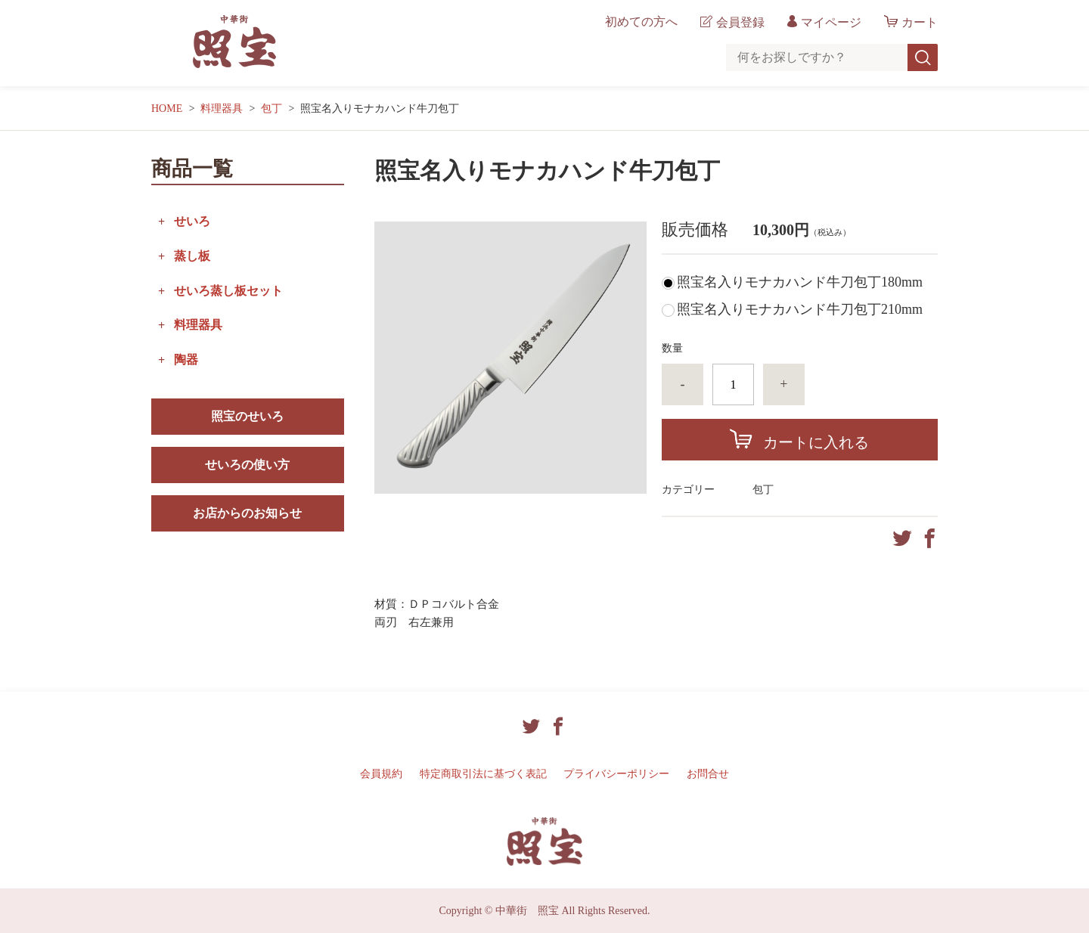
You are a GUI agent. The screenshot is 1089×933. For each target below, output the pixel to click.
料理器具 (221, 108)
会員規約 (381, 774)
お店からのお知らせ (247, 513)
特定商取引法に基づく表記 (483, 774)
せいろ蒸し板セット (228, 290)
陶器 (186, 359)
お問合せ (708, 774)
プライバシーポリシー (616, 774)
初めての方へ (641, 22)
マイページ (831, 22)
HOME (166, 108)
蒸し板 (192, 256)
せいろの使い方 (247, 464)
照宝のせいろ (247, 416)
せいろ (192, 221)
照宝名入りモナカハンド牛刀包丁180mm (800, 282)
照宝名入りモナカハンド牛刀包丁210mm (800, 309)
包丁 (271, 108)
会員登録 (740, 22)
